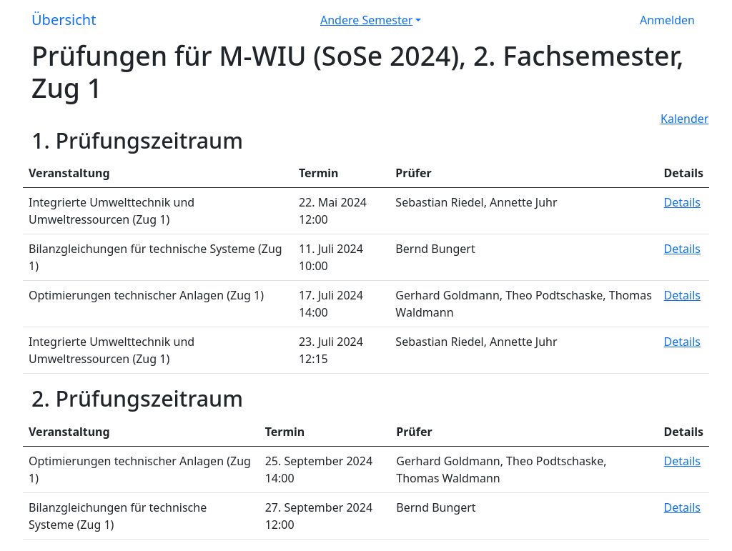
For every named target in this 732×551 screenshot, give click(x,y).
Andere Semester (366, 20)
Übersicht (63, 19)
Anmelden (667, 20)
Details (682, 202)
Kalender (684, 118)
